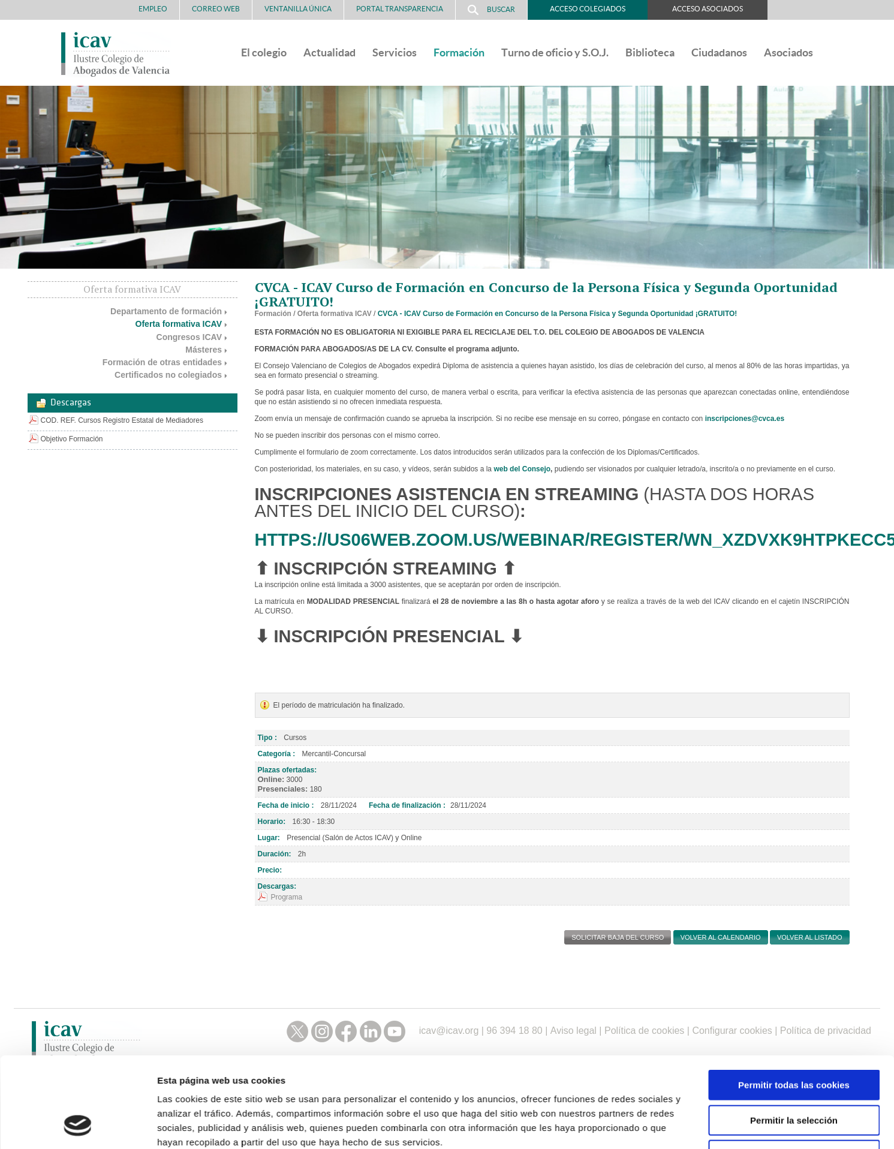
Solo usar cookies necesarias (794, 991)
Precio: (270, 870)
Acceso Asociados (707, 9)
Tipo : (267, 737)
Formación (459, 52)
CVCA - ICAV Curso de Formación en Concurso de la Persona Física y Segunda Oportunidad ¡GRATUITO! (558, 313)
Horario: (272, 821)
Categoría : (277, 754)
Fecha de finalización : (407, 805)
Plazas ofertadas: (287, 770)
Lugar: (269, 838)
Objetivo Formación (72, 439)
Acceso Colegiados (587, 9)
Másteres (203, 349)
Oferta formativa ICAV (179, 324)
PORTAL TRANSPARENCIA (399, 9)
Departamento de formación (166, 311)
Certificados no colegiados (168, 375)
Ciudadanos (719, 52)
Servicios (394, 52)
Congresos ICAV (189, 337)
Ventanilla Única (298, 9)
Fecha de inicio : (286, 805)
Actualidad (329, 52)
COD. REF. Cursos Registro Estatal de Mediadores (122, 420)
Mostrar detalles (644, 1044)
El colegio (264, 52)
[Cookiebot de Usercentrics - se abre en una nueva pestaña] (77, 1045)
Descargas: (277, 886)
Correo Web (216, 9)
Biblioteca (650, 52)
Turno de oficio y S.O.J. (555, 52)
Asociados (788, 52)
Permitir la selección (794, 956)
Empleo (153, 9)
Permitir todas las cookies (794, 921)
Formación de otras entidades (162, 362)
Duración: (274, 854)
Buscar (491, 10)
